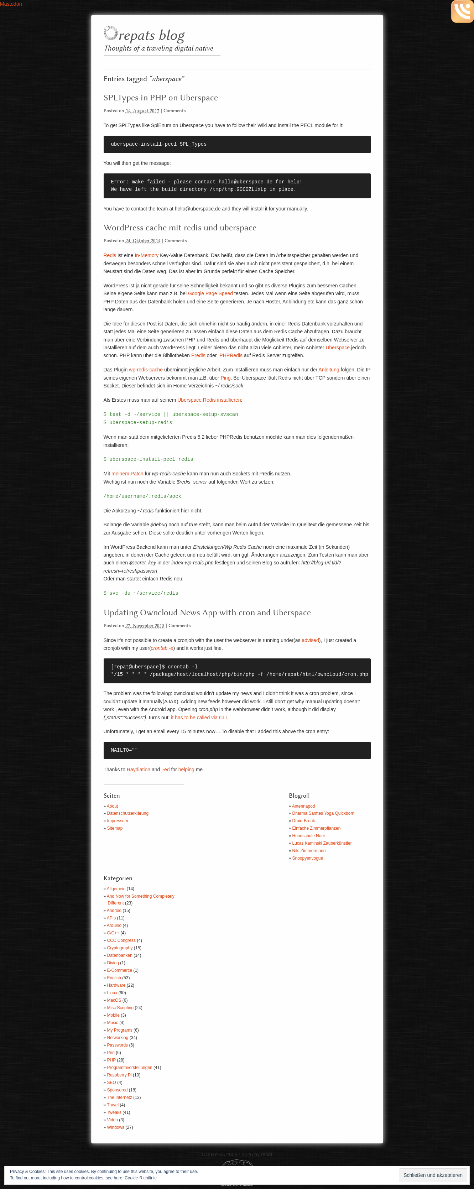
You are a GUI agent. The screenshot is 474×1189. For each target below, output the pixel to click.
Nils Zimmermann (309, 850)
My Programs (119, 1030)
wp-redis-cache (146, 369)
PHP (111, 1060)
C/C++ (113, 932)
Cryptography (120, 947)
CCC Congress (121, 940)
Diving (113, 962)
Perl (111, 1052)
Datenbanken (119, 955)
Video (112, 1119)
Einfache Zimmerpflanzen (316, 828)
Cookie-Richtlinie (141, 1177)
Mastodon (11, 4)
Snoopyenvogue (307, 858)
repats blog (151, 36)
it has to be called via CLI (198, 717)
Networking (118, 1037)
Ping (225, 378)
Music (112, 1022)
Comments (174, 111)
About (112, 806)
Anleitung (328, 369)
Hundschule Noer (308, 835)
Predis (198, 355)
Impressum (117, 820)
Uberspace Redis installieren (209, 400)
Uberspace (337, 347)
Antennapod (303, 806)
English (114, 977)
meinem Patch (127, 473)
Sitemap (115, 828)
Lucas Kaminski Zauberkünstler (322, 843)
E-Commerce (119, 970)
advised (310, 640)
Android (114, 910)
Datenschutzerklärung (128, 813)
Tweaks (114, 1112)
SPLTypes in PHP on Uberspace (161, 98)
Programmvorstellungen (129, 1067)
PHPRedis (231, 355)
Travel (113, 1104)
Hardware (116, 985)
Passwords (117, 1045)
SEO (111, 1082)
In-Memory (146, 255)
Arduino (114, 925)
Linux (112, 992)
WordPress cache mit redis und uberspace (180, 228)
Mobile (113, 1015)
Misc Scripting (120, 1007)
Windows (116, 1127)
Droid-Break (303, 820)
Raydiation (138, 769)
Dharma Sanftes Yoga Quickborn (323, 813)
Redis (110, 255)
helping (186, 769)
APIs (111, 918)
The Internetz (119, 1097)
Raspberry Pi (119, 1075)
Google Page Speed (210, 293)
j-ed (165, 769)
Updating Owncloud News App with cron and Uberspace (207, 612)
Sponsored (117, 1090)
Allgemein (116, 888)
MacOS (114, 1000)
